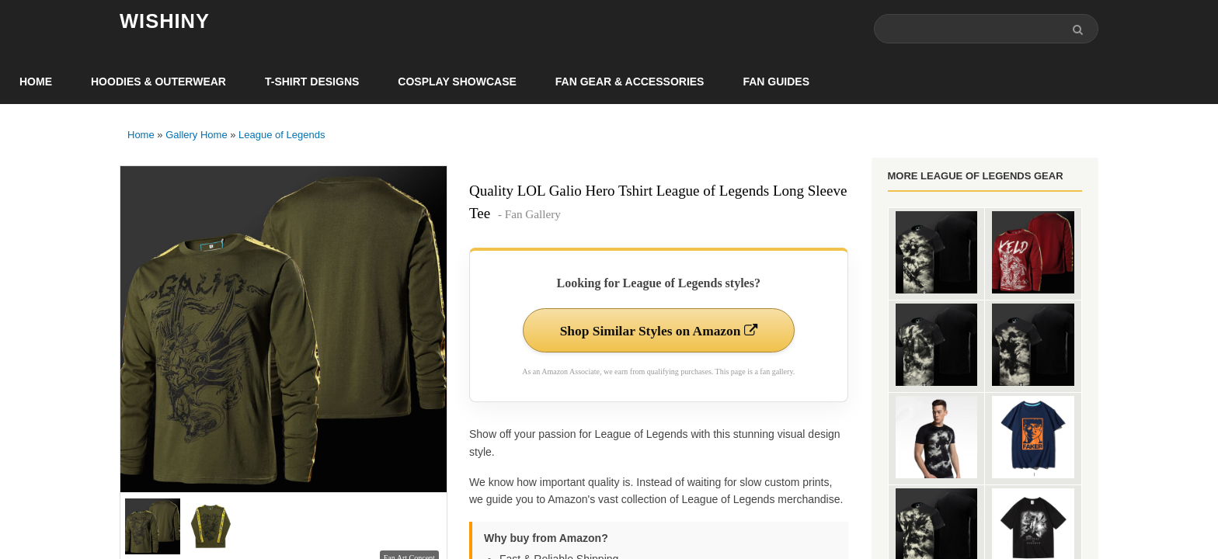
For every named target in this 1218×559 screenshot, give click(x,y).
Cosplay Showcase (457, 82)
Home (35, 82)
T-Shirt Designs (312, 82)
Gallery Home (196, 135)
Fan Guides (776, 82)
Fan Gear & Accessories (630, 82)
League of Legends (281, 135)
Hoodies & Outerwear (158, 82)
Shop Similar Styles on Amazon (658, 331)
